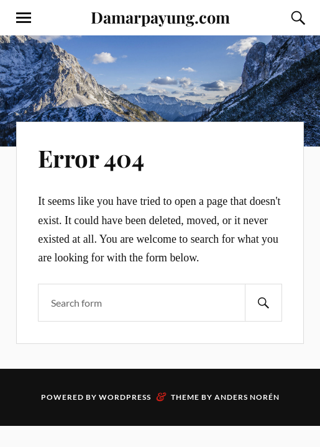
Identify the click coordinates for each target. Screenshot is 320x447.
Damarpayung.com (160, 16)
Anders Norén (247, 397)
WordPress (125, 397)
